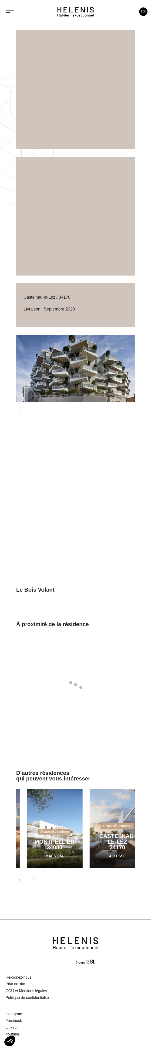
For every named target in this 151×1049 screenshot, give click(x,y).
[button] (9, 1041)
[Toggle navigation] (9, 11)
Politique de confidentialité (27, 998)
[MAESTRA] (83, 828)
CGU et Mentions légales (26, 991)
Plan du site (15, 984)
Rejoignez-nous (18, 977)
